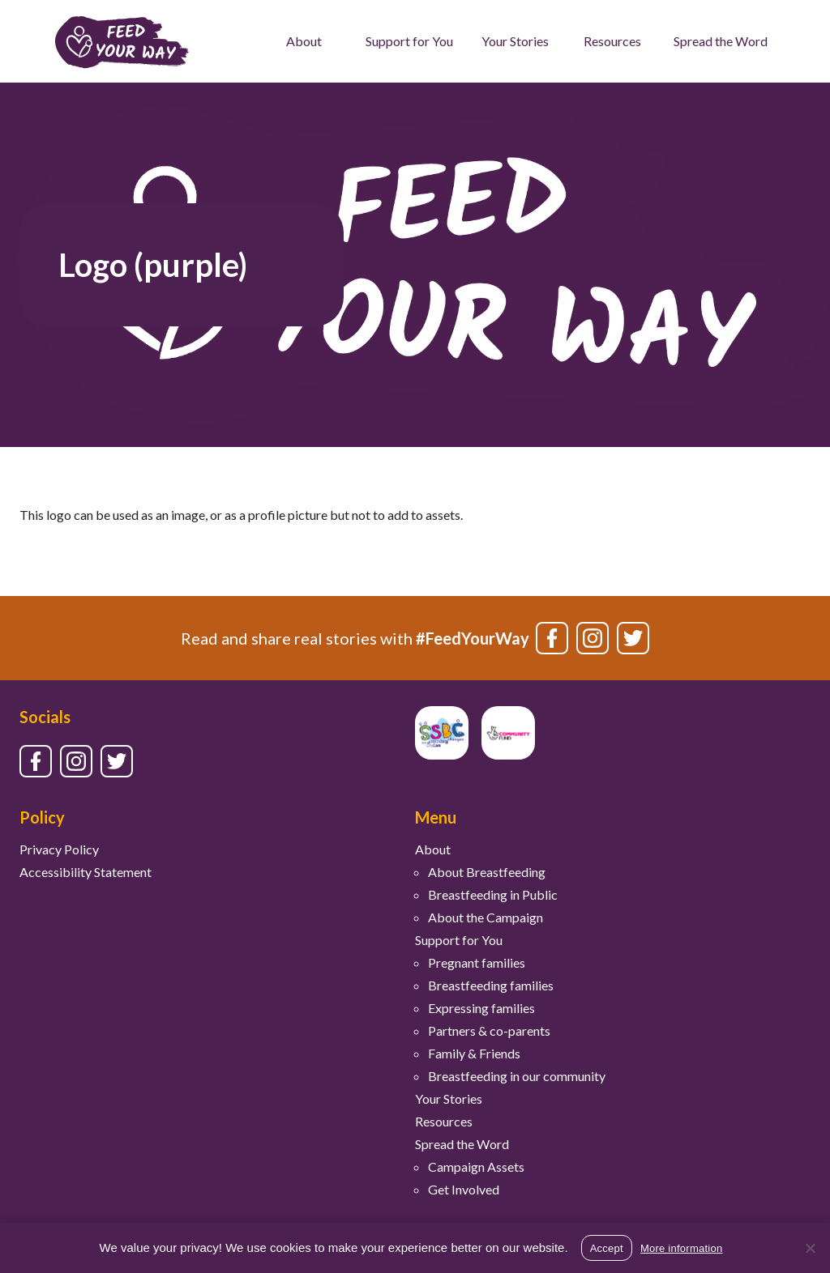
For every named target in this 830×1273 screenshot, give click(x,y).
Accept (606, 1248)
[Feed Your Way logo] (122, 41)
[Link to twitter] (633, 638)
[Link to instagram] (592, 638)
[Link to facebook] (552, 638)
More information (681, 1248)
